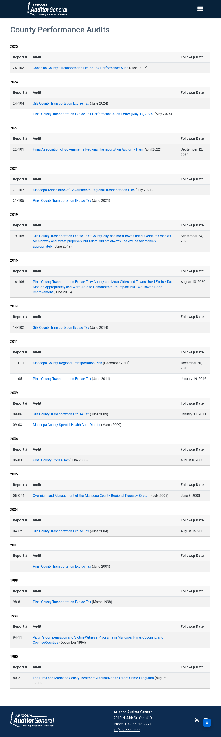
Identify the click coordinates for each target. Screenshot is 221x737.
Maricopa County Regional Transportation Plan (67, 363)
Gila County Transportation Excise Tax (61, 103)
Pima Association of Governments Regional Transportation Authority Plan (88, 149)
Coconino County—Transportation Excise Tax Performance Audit (80, 68)
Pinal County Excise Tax (51, 460)
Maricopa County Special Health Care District (66, 425)
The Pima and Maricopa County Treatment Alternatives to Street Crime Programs (93, 678)
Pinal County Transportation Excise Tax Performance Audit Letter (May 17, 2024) (94, 114)
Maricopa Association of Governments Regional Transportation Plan (84, 190)
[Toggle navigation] (207, 9)
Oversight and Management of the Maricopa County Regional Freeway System (91, 496)
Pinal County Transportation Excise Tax (62, 201)
